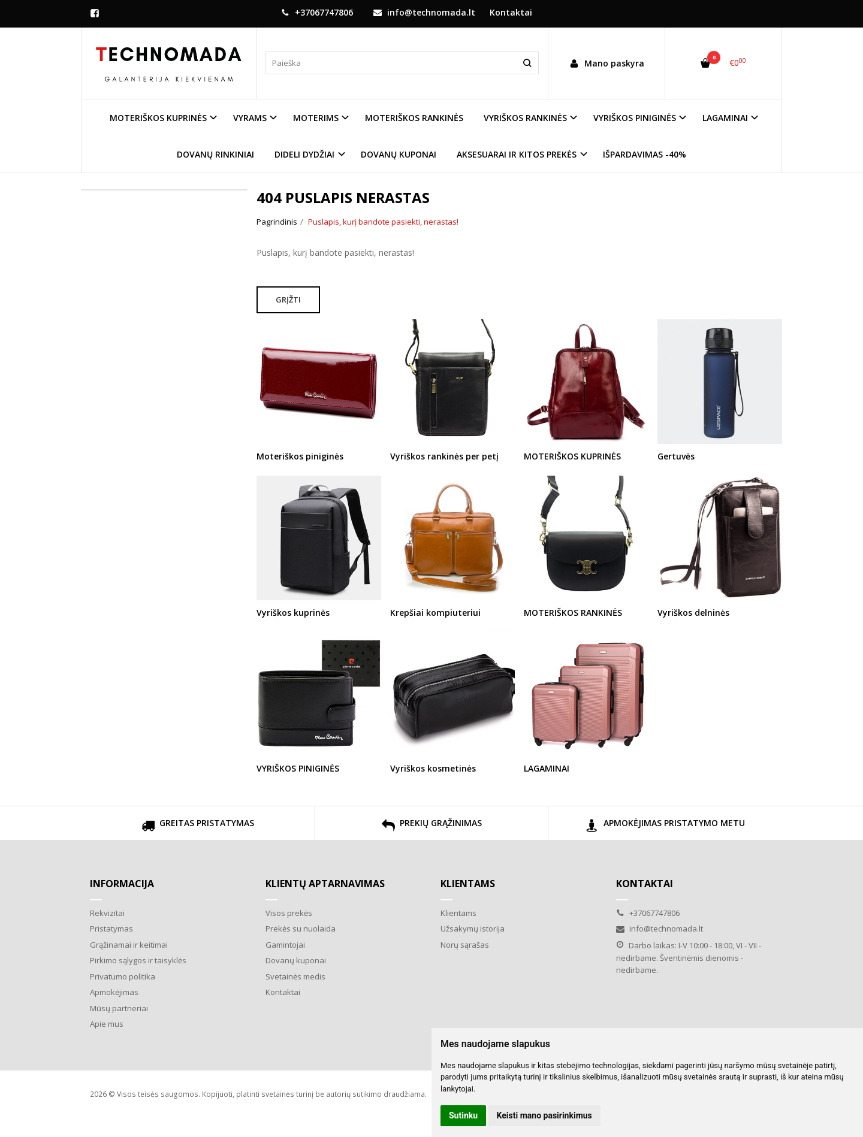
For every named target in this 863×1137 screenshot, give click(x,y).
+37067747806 (317, 12)
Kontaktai (511, 12)
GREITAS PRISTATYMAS (197, 827)
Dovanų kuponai (295, 960)
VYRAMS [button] (250, 117)
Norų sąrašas (464, 944)
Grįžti (288, 299)
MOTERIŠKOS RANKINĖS (414, 117)
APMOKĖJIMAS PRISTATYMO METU (665, 827)
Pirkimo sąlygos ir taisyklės (138, 960)
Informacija (122, 883)
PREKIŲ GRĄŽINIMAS (432, 827)
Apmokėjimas (114, 992)
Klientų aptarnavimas (325, 883)
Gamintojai (285, 944)
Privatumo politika (122, 976)
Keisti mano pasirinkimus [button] (544, 1115)
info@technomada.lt (424, 12)
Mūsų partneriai (119, 1008)
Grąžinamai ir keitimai (129, 944)
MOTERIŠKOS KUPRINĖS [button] (158, 117)
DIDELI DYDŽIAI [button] (304, 154)
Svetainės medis (295, 976)
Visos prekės (288, 913)
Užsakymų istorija (472, 928)
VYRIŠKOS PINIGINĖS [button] (634, 117)
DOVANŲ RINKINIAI (215, 154)
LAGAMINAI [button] (725, 117)
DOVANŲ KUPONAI (398, 154)
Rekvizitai (107, 913)
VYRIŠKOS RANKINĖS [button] (525, 117)
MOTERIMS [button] (316, 117)
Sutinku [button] (463, 1115)
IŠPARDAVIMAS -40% (644, 154)
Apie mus (106, 1023)
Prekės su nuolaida (300, 928)
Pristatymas (111, 928)
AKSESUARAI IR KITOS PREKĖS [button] (517, 154)
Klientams (467, 883)
